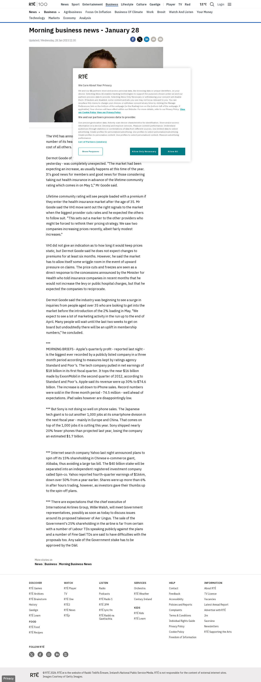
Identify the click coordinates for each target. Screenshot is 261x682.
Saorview (209, 621)
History (33, 604)
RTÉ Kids (139, 613)
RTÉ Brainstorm (38, 599)
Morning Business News (75, 564)
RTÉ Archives (36, 593)
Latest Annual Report (216, 604)
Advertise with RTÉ (215, 610)
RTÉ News (69, 610)
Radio (189, 4)
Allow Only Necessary (144, 151)
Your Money (205, 12)
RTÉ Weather (141, 593)
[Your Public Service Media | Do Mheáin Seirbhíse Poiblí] (34, 674)
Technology (37, 18)
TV (65, 593)
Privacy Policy (177, 626)
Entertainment (92, 4)
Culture (141, 4)
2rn (206, 615)
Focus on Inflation (98, 12)
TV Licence (210, 593)
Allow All (173, 151)
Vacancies (210, 599)
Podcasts (104, 593)
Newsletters (211, 626)
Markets (54, 18)
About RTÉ (210, 588)
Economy (69, 18)
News (65, 4)
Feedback (174, 593)
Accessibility (176, 599)
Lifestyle (127, 4)
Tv (180, 4)
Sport (76, 4)
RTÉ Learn (34, 615)
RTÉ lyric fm (106, 610)
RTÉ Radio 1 (106, 599)
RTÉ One (69, 599)
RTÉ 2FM (104, 604)
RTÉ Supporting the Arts (218, 631)
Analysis (85, 18)
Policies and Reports (180, 604)
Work (150, 12)
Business (112, 4)
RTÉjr (67, 615)
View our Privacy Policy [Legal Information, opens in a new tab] (109, 112)
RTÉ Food (34, 627)
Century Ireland (143, 599)
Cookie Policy (176, 631)
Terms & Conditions (180, 615)
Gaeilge (155, 4)
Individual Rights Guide (182, 621)
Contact (173, 588)
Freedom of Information (182, 637)
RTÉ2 (67, 604)
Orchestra (140, 588)
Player (170, 4)
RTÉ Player (70, 588)
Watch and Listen (181, 12)
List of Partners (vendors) (92, 141)
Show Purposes (90, 151)
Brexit (161, 12)
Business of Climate (129, 12)
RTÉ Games (35, 588)
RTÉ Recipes (36, 632)
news (33, 12)
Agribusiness (73, 12)
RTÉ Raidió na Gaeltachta (106, 617)
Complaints (175, 610)
